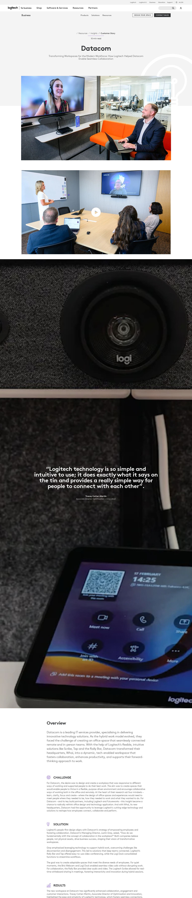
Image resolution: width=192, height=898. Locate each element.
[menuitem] (84, 15)
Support (170, 2)
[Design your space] (142, 15)
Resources (83, 33)
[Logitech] (21, 8)
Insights (94, 33)
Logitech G (143, 2)
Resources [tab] (78, 7)
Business (152, 2)
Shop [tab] (39, 7)
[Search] (167, 8)
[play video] (96, 212)
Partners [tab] (92, 7)
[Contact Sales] (162, 15)
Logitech (133, 2)
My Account (181, 8)
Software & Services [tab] (57, 7)
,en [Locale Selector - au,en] (181, 2)
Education (161, 2)
